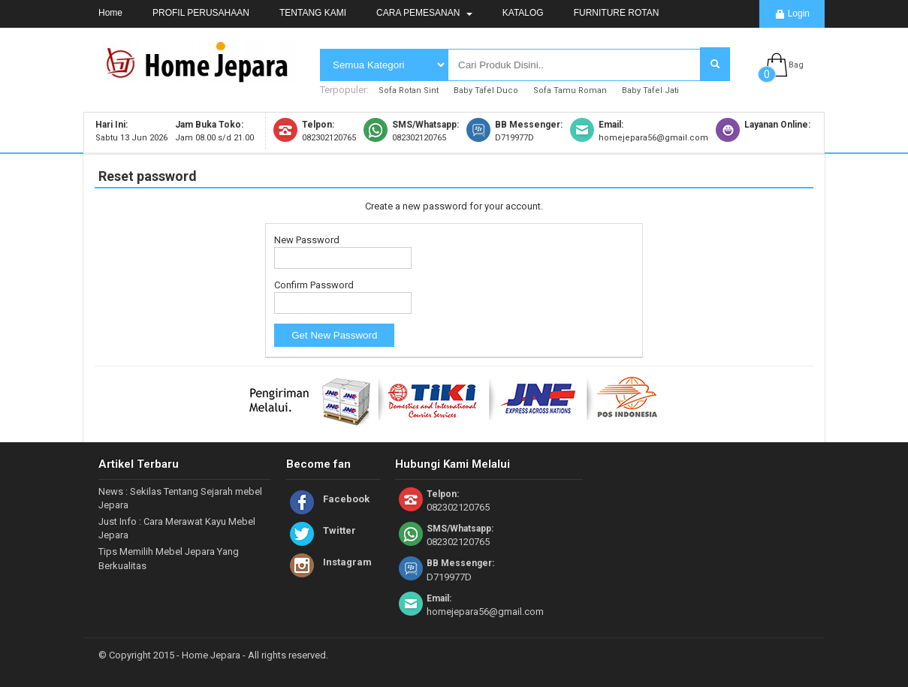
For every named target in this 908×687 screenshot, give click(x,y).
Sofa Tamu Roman (570, 90)
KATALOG (523, 13)
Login (792, 14)
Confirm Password (314, 285)
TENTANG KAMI (312, 13)
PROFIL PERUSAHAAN (200, 13)
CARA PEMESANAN (424, 13)
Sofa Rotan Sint (409, 90)
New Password (306, 240)
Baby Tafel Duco (486, 90)
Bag (796, 65)
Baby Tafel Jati (650, 90)
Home (110, 13)
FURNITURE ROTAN (616, 13)
